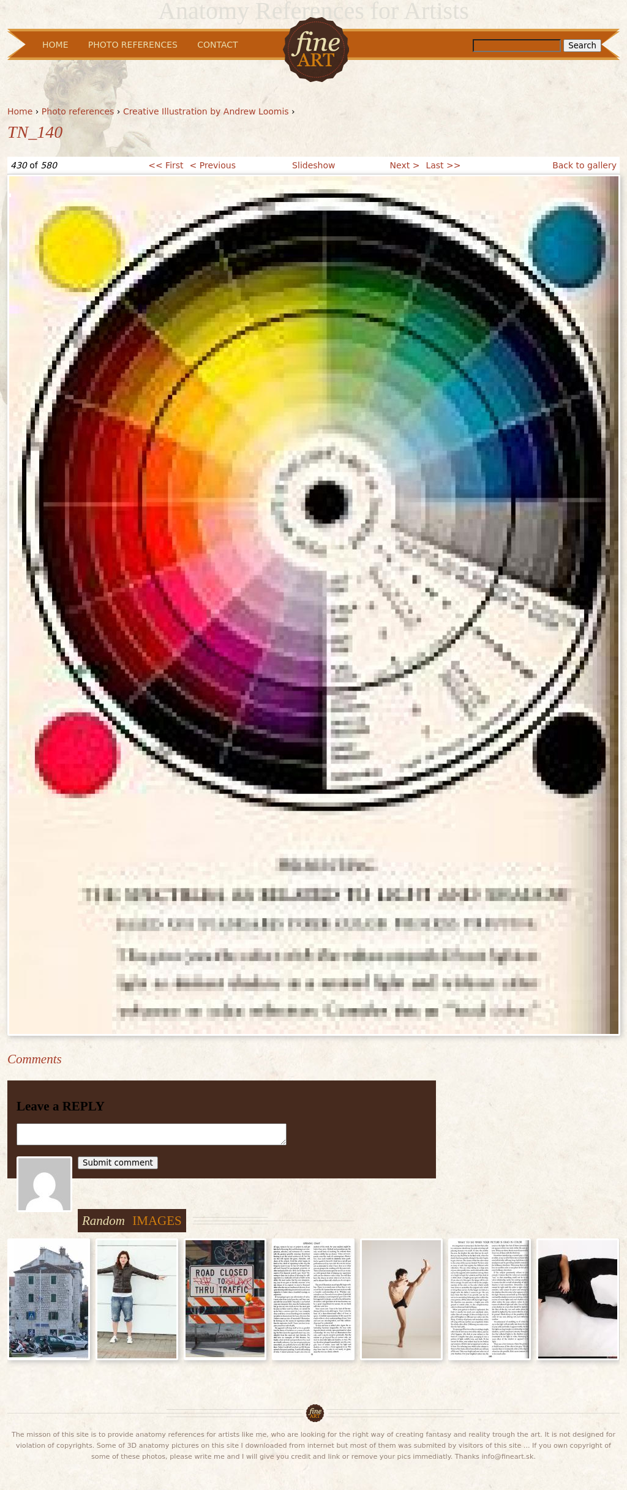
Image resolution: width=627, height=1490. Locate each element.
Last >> (443, 165)
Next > (405, 165)
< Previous (213, 165)
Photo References (133, 45)
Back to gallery (584, 165)
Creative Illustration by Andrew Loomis (206, 111)
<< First (165, 165)
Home (19, 111)
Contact (217, 45)
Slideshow (313, 165)
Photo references (78, 111)
